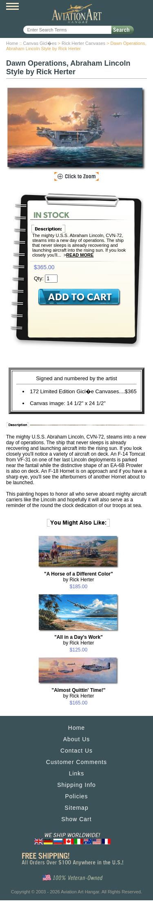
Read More (79, 255)
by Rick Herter (78, 577)
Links (76, 773)
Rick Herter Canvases (83, 43)
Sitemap (76, 807)
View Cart (141, 7)
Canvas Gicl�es (40, 43)
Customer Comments (76, 762)
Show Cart (76, 819)
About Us (76, 739)
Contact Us (76, 750)
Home (12, 43)
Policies (76, 796)
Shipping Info (76, 785)
